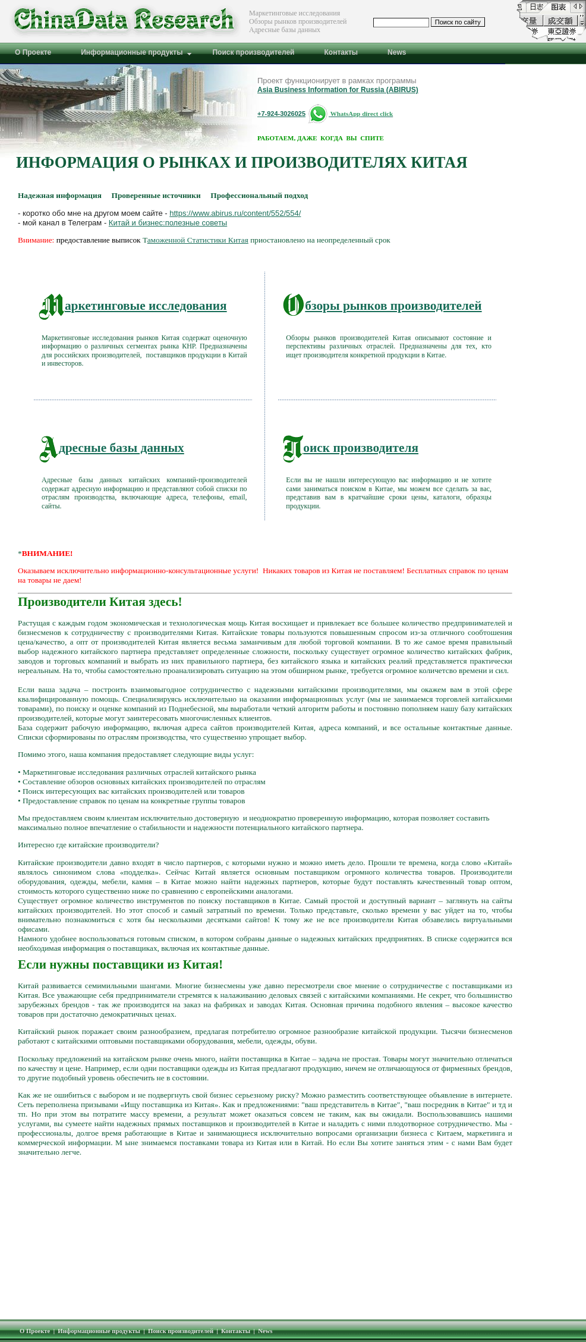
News (265, 1331)
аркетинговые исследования (133, 305)
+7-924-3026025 (281, 113)
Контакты (235, 1331)
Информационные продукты (99, 1331)
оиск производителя (350, 448)
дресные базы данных (111, 448)
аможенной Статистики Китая (197, 239)
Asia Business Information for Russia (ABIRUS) (337, 90)
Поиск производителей (180, 1331)
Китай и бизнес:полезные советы (168, 222)
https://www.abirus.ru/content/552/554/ (235, 213)
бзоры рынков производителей (382, 305)
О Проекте (35, 1331)
